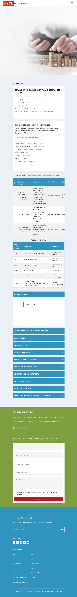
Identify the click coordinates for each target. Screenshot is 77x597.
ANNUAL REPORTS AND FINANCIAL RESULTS (39, 331)
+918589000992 (54, 214)
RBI (32, 554)
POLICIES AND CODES (39, 381)
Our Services (17, 563)
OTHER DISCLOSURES (39, 388)
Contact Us (34, 577)
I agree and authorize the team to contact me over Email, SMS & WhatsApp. (37, 493)
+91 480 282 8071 (35, 112)
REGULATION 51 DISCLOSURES (39, 367)
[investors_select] (38, 304)
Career (33, 568)
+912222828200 (54, 196)
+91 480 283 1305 (48, 112)
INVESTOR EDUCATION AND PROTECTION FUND (39, 395)
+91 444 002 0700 (21, 152)
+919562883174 (54, 230)
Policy (15, 559)
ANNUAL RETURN (39, 294)
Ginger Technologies (38, 594)
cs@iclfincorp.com (21, 115)
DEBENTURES (39, 338)
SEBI (32, 559)
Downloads (34, 563)
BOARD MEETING (39, 345)
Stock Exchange (18, 573)
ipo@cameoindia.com (23, 155)
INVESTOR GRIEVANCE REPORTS (39, 374)
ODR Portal (35, 573)
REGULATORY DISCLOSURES (39, 359)
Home (15, 554)
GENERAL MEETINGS (39, 352)
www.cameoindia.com (23, 158)
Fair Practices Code (19, 577)
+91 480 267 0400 (21, 112)
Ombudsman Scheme (20, 582)
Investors (16, 568)
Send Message (38, 499)
